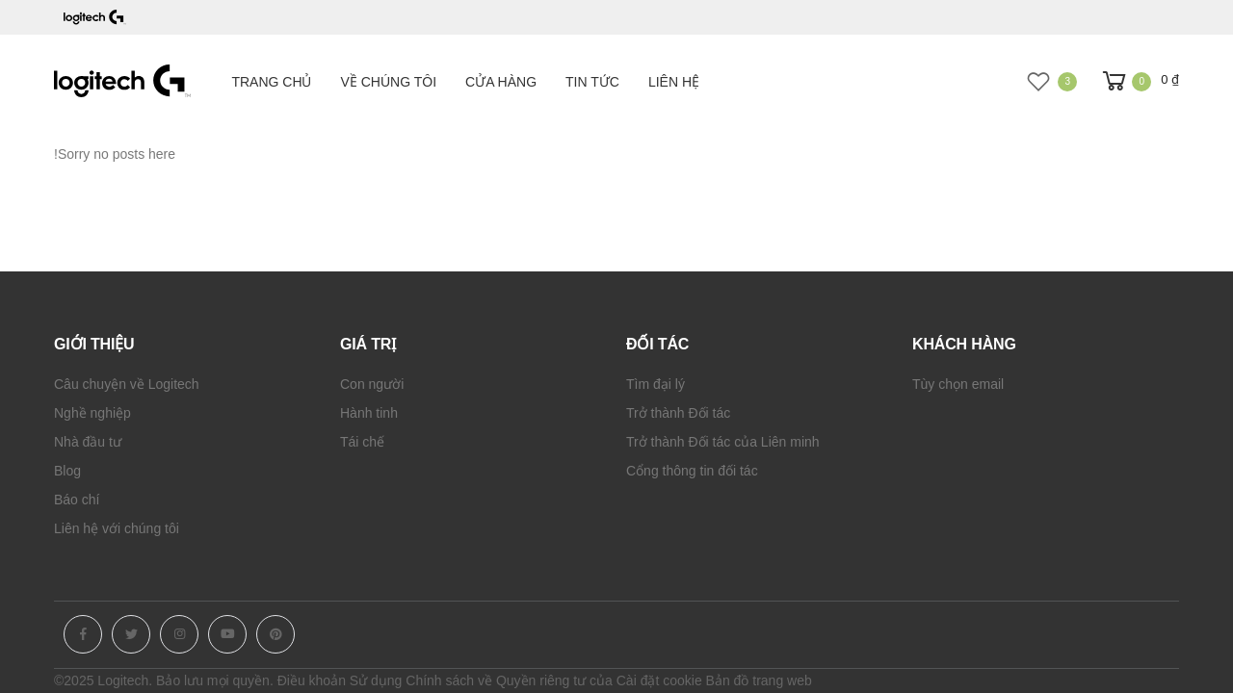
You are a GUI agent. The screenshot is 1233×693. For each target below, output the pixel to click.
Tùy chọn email (958, 384)
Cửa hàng (501, 82)
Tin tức (592, 82)
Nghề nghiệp (92, 413)
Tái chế (362, 441)
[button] (1139, 81)
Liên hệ (673, 82)
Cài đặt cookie (659, 680)
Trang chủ (271, 82)
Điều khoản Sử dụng (340, 680)
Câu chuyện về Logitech (126, 384)
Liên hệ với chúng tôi (116, 528)
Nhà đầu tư (87, 441)
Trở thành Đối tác (678, 413)
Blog (67, 470)
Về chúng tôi (389, 82)
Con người (372, 384)
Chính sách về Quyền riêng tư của (509, 680)
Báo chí (76, 499)
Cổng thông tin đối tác (692, 470)
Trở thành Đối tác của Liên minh (723, 441)
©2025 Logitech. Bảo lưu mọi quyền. (164, 680)
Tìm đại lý (655, 384)
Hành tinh (369, 413)
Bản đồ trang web (759, 680)
